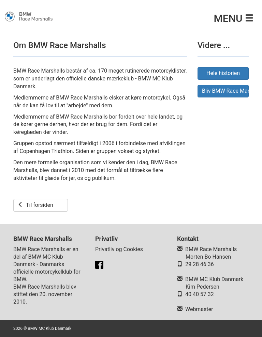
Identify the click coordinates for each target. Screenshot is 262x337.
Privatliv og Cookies (119, 249)
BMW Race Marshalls (211, 249)
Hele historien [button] (223, 73)
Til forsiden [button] (35, 205)
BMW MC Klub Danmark (214, 279)
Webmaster (199, 309)
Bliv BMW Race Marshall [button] (225, 91)
